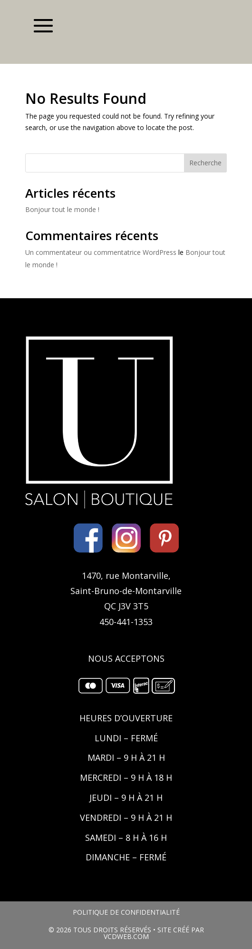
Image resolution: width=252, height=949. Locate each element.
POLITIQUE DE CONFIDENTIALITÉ (126, 912)
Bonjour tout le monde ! (62, 209)
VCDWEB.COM (126, 936)
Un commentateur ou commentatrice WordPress (100, 252)
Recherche (205, 162)
